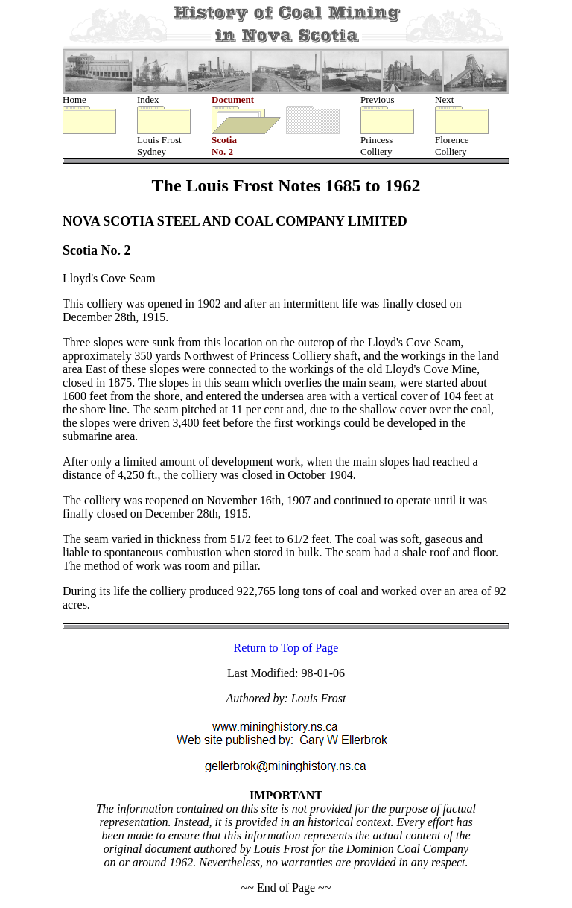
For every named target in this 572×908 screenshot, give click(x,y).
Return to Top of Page (286, 649)
